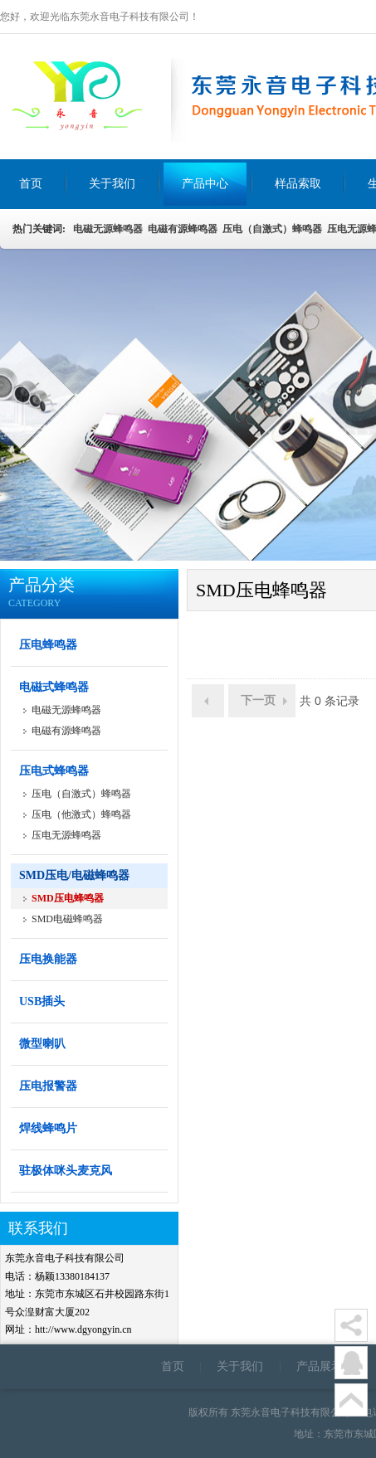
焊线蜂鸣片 (48, 1128)
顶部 (351, 1400)
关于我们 (240, 1366)
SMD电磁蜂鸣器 (67, 919)
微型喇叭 (42, 1044)
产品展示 (319, 1366)
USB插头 (42, 1001)
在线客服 (351, 1362)
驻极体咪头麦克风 (65, 1170)
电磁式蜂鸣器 (54, 687)
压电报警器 (48, 1086)
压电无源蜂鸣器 (66, 835)
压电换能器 (48, 959)
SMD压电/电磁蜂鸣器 (74, 875)
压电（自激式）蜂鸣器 (272, 229)
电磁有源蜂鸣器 (182, 229)
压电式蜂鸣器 (54, 771)
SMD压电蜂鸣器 (68, 898)
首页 (172, 1366)
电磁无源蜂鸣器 (107, 229)
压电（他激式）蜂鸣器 (81, 814)
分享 (351, 1325)
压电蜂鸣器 (48, 645)
